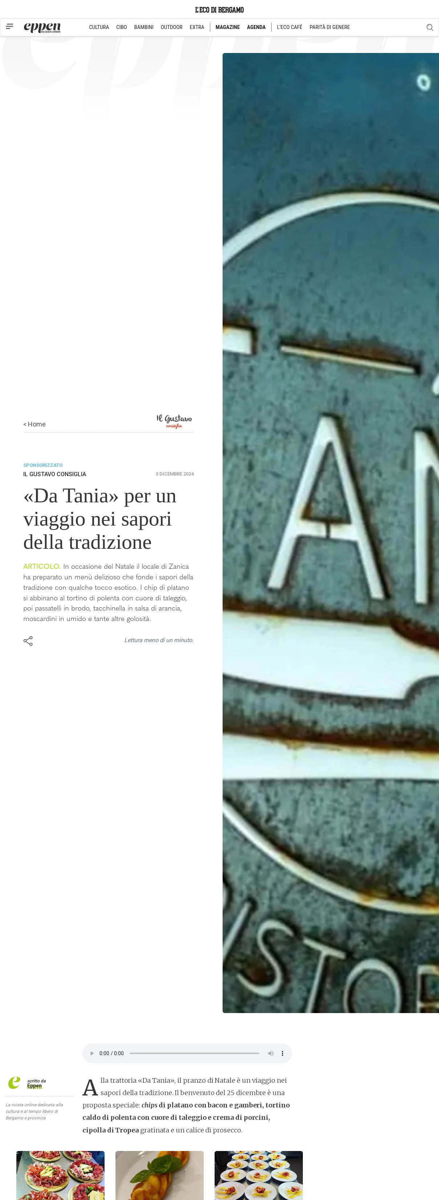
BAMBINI (144, 27)
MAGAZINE (228, 27)
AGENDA (256, 27)
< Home (34, 424)
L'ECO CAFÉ (289, 27)
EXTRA (197, 27)
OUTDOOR (172, 27)
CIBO (121, 27)
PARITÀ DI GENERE (330, 27)
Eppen (34, 1086)
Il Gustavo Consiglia (54, 474)
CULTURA (99, 27)
